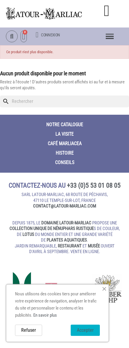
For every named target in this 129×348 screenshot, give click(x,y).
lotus (28, 234)
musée (94, 246)
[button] (107, 11)
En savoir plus (45, 315)
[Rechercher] (64, 101)
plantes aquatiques (67, 240)
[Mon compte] (48, 34)
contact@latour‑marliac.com (64, 206)
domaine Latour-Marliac (66, 223)
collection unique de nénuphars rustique (51, 228)
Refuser (28, 330)
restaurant (70, 246)
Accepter (85, 330)
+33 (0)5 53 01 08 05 (93, 185)
